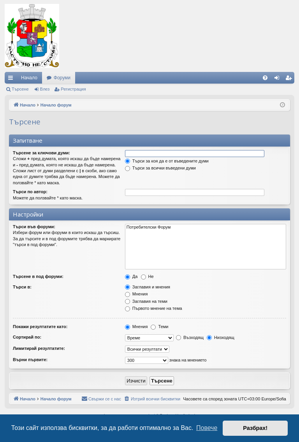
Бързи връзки (12, 79)
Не (147, 276)
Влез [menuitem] (278, 79)
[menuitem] (265, 78)
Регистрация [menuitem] (290, 79)
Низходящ (220, 337)
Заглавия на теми (146, 301)
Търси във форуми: (34, 226)
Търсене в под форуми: (38, 276)
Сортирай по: (27, 337)
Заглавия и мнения (147, 287)
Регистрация (73, 89)
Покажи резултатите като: (40, 326)
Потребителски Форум (205, 227)
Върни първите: (30, 359)
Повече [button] (206, 428)
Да (131, 276)
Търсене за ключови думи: (41, 152)
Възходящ (190, 337)
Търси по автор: (30, 191)
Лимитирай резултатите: (39, 348)
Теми (159, 326)
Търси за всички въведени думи (160, 168)
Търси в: (22, 287)
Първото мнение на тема (153, 308)
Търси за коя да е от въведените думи (167, 161)
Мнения (136, 294)
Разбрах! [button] (255, 428)
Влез (45, 89)
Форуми (62, 77)
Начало (29, 77)
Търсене (20, 89)
